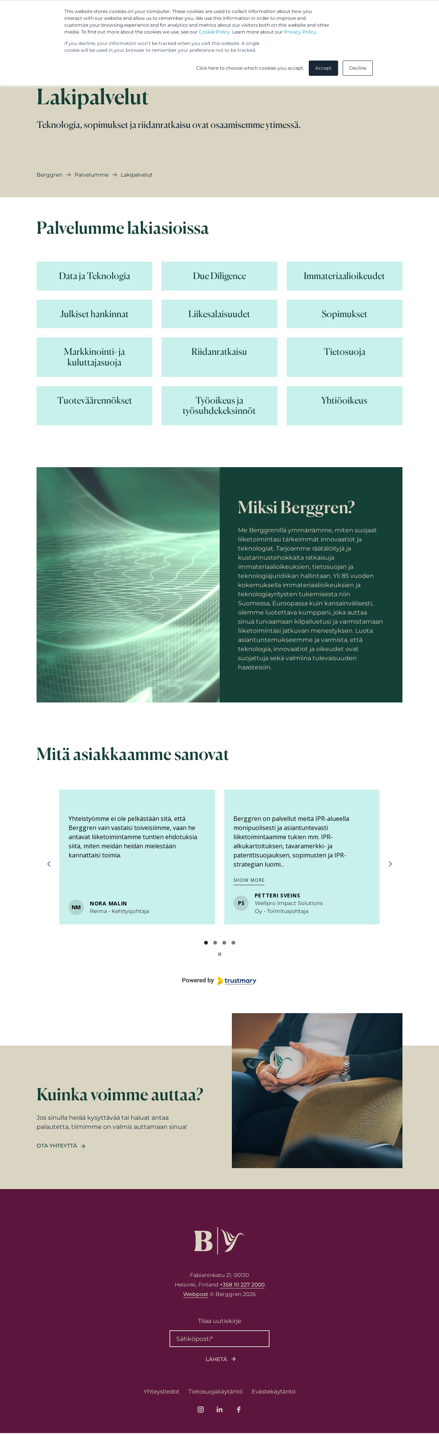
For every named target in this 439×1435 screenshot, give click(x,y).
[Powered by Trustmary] (219, 980)
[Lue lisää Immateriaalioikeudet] (344, 276)
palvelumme (92, 174)
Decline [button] (357, 68)
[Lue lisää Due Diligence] (219, 276)
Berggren (49, 174)
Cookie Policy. (215, 32)
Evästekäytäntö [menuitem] (273, 1393)
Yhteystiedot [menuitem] (161, 1393)
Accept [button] (323, 68)
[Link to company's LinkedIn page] (219, 1411)
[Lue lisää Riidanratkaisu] (219, 357)
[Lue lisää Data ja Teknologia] (94, 276)
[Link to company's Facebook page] (238, 1411)
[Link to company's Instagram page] (200, 1411)
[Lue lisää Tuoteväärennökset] (94, 405)
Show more (249, 880)
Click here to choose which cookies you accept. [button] (250, 68)
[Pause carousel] (219, 954)
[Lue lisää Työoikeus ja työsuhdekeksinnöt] (219, 405)
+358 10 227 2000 (242, 1286)
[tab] (206, 942)
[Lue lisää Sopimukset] (344, 314)
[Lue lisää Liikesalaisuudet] (219, 314)
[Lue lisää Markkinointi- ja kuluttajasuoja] (94, 357)
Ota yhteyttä (57, 1147)
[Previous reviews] (49, 863)
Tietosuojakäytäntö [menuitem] (215, 1393)
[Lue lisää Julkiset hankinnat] (94, 314)
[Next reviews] (390, 863)
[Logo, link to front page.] (219, 1242)
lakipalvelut (137, 174)
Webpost (195, 1296)
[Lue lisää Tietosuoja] (344, 357)
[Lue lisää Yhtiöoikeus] (344, 405)
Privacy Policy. (301, 32)
